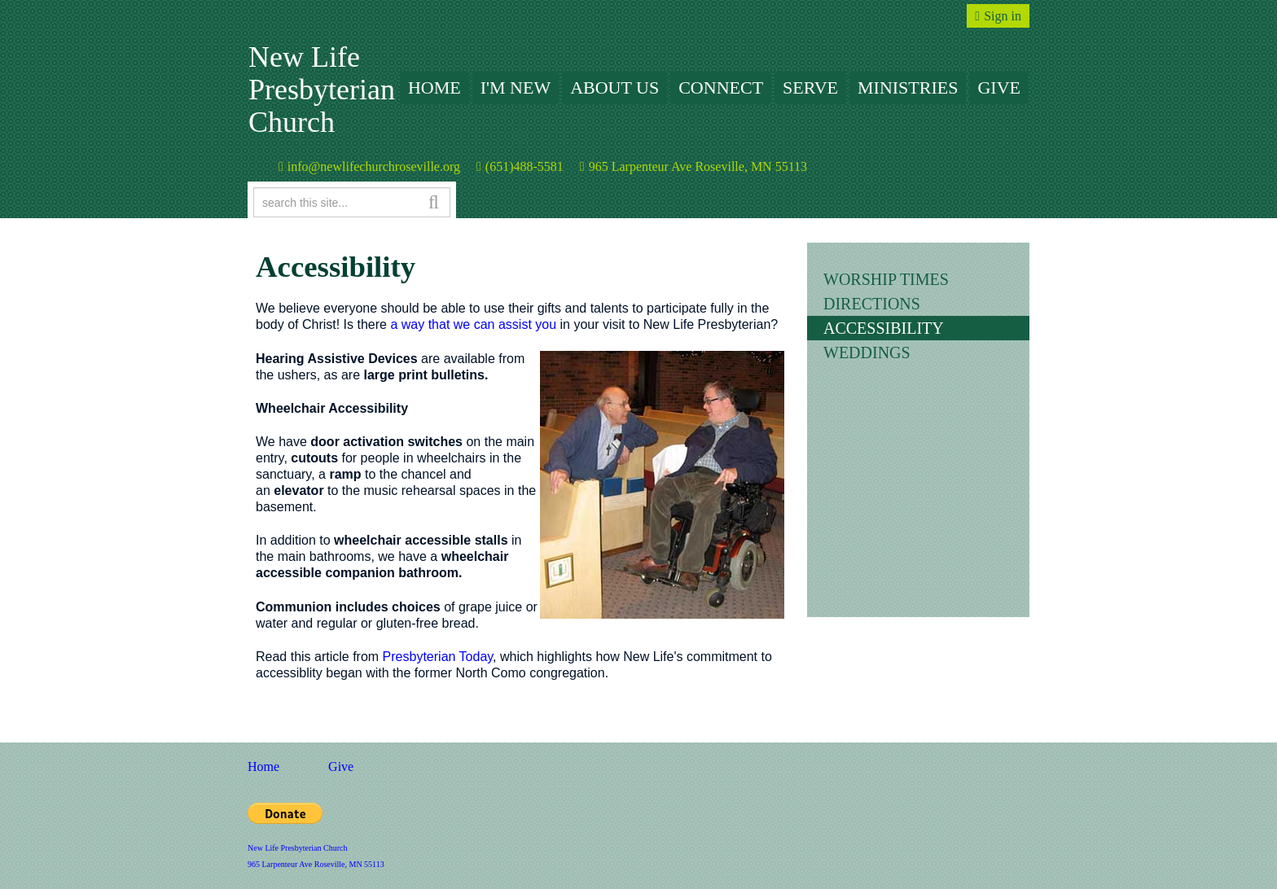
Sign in (1002, 16)
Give (998, 87)
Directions (871, 304)
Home (434, 87)
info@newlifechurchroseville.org (373, 166)
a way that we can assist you (471, 324)
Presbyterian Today (438, 656)
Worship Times (886, 279)
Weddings (867, 352)
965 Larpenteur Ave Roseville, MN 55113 (698, 166)
